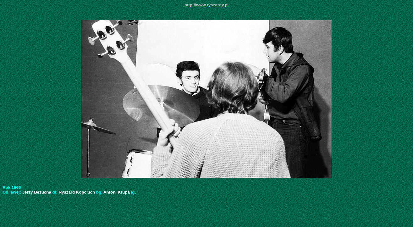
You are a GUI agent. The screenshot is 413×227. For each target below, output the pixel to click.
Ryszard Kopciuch (77, 192)
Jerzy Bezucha (37, 192)
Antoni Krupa (117, 192)
